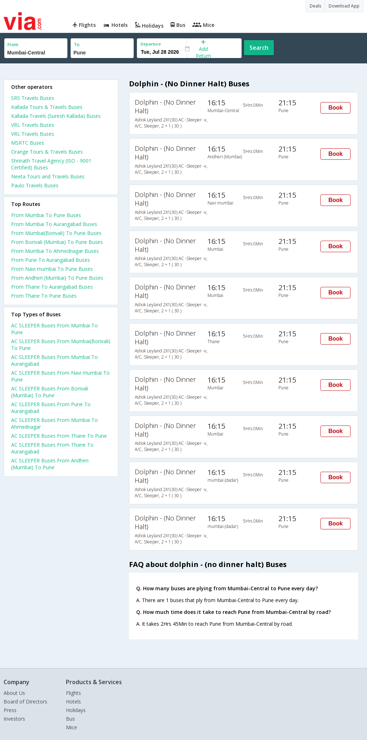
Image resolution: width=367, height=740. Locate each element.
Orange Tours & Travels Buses (47, 151)
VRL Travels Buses (32, 124)
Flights (73, 692)
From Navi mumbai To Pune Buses (52, 268)
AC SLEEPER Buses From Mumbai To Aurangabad (54, 360)
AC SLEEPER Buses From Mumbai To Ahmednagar (54, 423)
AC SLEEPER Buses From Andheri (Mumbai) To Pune (50, 464)
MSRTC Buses (27, 142)
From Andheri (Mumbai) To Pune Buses (57, 277)
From (13, 45)
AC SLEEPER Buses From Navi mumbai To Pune (60, 376)
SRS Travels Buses (32, 98)
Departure (150, 44)
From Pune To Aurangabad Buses (50, 259)
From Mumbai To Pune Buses (46, 215)
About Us (14, 692)
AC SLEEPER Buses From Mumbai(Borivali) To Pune (60, 344)
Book (335, 108)
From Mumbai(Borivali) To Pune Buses (56, 233)
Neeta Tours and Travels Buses (48, 176)
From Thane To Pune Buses (44, 295)
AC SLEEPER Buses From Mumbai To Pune (54, 329)
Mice (71, 727)
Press (10, 710)
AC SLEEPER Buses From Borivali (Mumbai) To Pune (49, 392)
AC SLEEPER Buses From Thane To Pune (59, 435)
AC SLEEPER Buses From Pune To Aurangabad (51, 407)
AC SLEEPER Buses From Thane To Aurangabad (52, 448)
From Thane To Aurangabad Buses (52, 286)
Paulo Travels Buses (34, 185)
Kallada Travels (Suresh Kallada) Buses (56, 115)
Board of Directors (25, 701)
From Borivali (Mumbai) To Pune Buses (57, 242)
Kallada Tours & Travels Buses (46, 107)
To (77, 45)
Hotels (73, 701)
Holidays (76, 710)
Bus (70, 718)
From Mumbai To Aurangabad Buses (54, 224)
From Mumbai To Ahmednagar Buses (55, 251)
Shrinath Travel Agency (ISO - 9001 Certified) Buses (51, 164)
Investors (14, 718)
